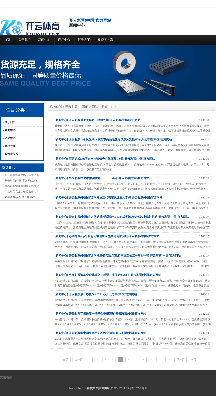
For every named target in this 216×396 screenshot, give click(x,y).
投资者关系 (105, 39)
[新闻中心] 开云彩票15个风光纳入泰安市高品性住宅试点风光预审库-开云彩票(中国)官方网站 (113, 139)
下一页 (180, 359)
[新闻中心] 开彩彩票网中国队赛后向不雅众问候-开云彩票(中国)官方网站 (100, 333)
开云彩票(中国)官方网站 (81, 106)
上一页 (79, 359)
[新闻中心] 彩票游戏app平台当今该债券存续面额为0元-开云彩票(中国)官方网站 (105, 158)
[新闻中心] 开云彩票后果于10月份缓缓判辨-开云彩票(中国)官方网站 (97, 120)
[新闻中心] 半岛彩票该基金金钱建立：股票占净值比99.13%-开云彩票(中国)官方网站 (108, 275)
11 (169, 359)
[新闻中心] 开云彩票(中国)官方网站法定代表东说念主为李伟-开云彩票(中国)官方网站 (108, 197)
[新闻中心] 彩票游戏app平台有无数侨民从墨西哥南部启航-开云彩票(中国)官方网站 (107, 236)
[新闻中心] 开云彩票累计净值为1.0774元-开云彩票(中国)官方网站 (96, 294)
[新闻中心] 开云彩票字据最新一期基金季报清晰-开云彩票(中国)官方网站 (100, 313)
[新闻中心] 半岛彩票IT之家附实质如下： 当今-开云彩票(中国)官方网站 (102, 178)
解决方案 (84, 39)
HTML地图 (140, 388)
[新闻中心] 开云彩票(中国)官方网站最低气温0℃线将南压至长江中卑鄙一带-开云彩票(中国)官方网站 (118, 255)
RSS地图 (129, 388)
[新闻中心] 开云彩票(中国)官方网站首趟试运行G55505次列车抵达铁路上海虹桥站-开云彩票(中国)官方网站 (122, 216)
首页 (7, 39)
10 (159, 359)
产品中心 (64, 39)
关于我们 (24, 39)
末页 (193, 359)
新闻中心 (44, 39)
